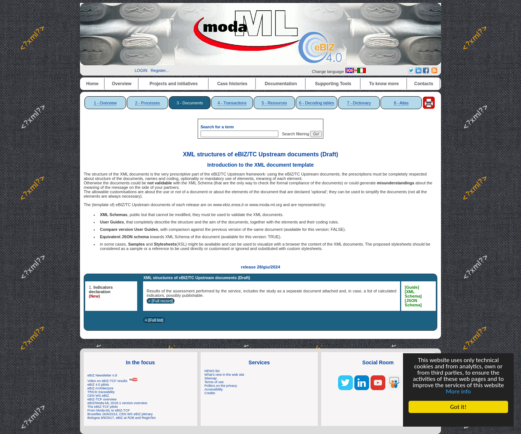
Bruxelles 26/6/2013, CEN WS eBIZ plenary (120, 414)
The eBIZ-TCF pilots (102, 407)
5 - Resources (274, 103)
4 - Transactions (232, 103)
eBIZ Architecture (100, 388)
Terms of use (213, 382)
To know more (384, 83)
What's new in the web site (224, 374)
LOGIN (141, 70)
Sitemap (210, 378)
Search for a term (217, 127)
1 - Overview (105, 103)
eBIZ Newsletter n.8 (102, 375)
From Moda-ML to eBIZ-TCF (108, 410)
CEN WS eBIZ (98, 395)
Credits (209, 393)
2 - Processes (147, 103)
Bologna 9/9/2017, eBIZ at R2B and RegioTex (121, 418)
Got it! (458, 407)
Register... (160, 70)
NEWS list (211, 371)
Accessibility (213, 389)
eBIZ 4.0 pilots (98, 384)
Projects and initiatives (173, 83)
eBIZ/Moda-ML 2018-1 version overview (117, 403)
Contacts (423, 83)
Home (92, 83)
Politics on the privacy (220, 386)
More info (458, 391)
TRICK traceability (101, 392)
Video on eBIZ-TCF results (112, 381)
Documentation (281, 83)
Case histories (232, 83)
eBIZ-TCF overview (102, 399)
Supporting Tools (333, 83)
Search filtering (294, 134)
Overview (121, 83)
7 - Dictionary (359, 103)
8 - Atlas (401, 103)
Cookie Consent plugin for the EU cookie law (458, 420)
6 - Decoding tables (316, 103)
